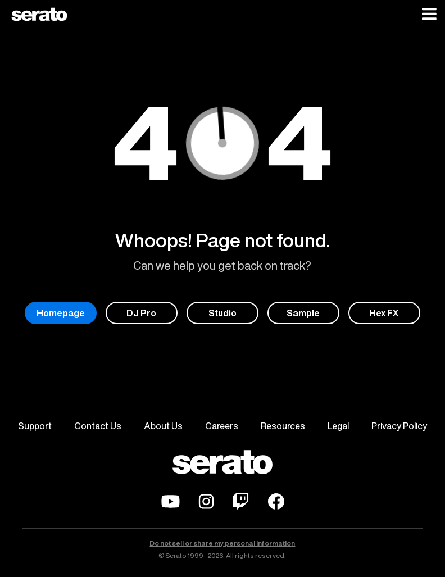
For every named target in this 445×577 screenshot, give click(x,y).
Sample (303, 313)
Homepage (61, 313)
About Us (163, 426)
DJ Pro (141, 313)
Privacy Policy (399, 426)
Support (35, 426)
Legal (338, 426)
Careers (221, 426)
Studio (222, 313)
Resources (283, 426)
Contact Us (97, 426)
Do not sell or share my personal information (222, 543)
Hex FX (384, 313)
